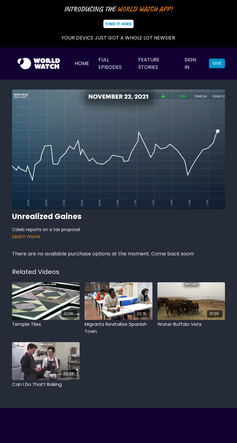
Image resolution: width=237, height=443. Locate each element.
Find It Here (118, 24)
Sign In (190, 63)
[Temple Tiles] (46, 324)
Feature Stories (149, 63)
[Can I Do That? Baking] (46, 384)
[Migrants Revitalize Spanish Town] (118, 328)
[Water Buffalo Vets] (191, 324)
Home (82, 63)
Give (217, 63)
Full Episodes (110, 63)
